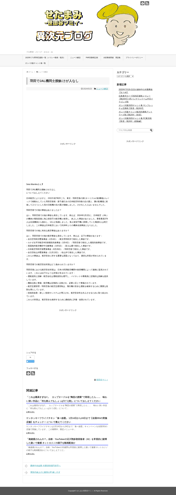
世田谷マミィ (102, 380)
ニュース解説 (75, 58)
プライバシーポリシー (134, 58)
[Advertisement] (67, 162)
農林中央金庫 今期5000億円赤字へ (43, 466)
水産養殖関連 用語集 (112, 58)
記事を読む (30, 412)
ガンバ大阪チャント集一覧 (35, 63)
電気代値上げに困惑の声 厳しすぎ (42, 472)
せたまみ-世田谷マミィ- (84, 491)
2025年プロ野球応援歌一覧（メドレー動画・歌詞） (45, 58)
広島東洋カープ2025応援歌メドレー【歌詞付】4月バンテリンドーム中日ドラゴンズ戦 (136, 99)
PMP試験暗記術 (92, 58)
